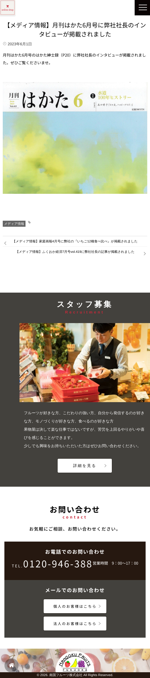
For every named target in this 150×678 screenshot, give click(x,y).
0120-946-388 (52, 565)
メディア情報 (14, 224)
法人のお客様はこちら (75, 623)
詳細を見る (85, 465)
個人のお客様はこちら (75, 606)
